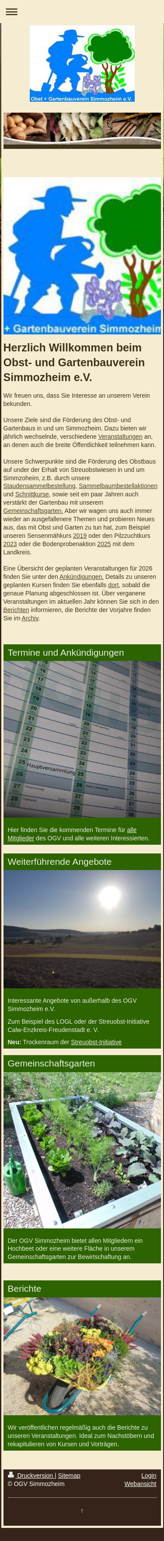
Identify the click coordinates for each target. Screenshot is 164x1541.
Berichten (16, 609)
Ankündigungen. (81, 576)
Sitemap (69, 1475)
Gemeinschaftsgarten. (33, 510)
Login (148, 1475)
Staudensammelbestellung (39, 485)
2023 (10, 543)
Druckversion (31, 1475)
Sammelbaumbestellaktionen (118, 485)
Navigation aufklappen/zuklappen (82, 11)
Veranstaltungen (120, 436)
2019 (80, 535)
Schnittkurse (32, 494)
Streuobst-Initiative (96, 1042)
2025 (104, 543)
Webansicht (141, 1483)
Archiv (30, 618)
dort (113, 584)
